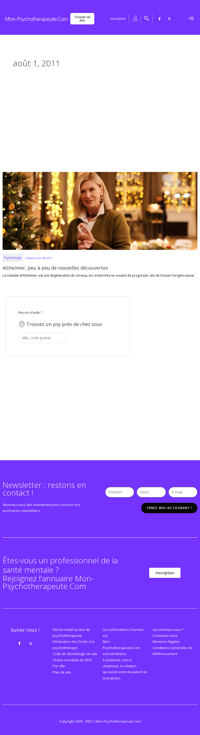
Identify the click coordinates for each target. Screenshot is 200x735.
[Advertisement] (100, 120)
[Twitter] (169, 19)
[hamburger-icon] (191, 18)
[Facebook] (159, 19)
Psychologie (13, 258)
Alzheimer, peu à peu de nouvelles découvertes (55, 268)
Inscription (118, 18)
